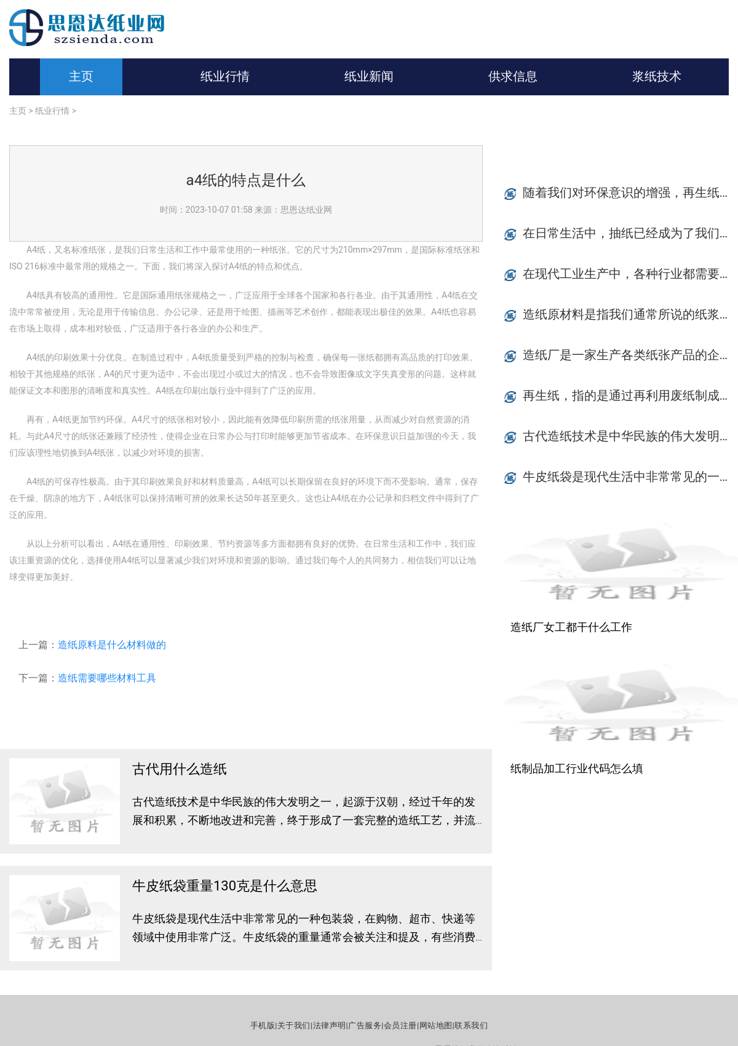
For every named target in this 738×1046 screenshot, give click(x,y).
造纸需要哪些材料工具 (107, 678)
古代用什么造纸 (179, 769)
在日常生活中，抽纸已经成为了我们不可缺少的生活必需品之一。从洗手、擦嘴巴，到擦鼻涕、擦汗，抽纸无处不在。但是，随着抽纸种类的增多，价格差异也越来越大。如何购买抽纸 (630, 233)
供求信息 (513, 76)
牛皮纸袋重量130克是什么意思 (224, 885)
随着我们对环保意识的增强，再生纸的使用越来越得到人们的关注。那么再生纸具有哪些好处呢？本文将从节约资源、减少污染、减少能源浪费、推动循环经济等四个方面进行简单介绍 (630, 192)
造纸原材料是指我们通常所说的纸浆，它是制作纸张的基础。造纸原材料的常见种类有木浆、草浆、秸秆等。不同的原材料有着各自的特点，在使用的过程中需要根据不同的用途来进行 (630, 314)
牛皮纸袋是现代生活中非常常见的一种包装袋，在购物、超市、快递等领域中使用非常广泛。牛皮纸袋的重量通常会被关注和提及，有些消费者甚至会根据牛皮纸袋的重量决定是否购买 (303, 937)
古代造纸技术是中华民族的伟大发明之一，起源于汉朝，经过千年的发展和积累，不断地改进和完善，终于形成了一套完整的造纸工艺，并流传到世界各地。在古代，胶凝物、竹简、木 (303, 820)
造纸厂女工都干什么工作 (571, 626)
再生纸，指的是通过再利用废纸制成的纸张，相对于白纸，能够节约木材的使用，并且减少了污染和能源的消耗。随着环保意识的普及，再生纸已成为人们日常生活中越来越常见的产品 (630, 395)
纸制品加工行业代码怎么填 (576, 768)
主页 (81, 76)
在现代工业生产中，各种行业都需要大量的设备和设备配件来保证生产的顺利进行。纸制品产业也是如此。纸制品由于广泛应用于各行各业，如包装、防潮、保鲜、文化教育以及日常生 (630, 273)
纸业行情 (225, 76)
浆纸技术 (656, 76)
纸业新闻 (369, 76)
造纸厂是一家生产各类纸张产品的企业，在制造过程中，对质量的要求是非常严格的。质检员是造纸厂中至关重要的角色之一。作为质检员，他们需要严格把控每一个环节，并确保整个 (630, 354)
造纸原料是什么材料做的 (112, 645)
